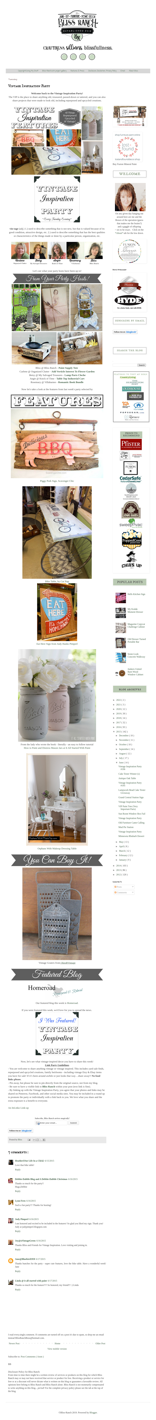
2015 (118, 731)
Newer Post (14, 1343)
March (122, 851)
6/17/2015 (40, 1259)
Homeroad (72, 1003)
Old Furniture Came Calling (131, 822)
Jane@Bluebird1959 (25, 1259)
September (124, 749)
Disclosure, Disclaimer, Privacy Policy (102, 71)
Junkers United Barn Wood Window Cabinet (135, 672)
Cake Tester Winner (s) (129, 774)
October (123, 744)
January (123, 860)
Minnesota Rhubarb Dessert (131, 836)
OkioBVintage (68, 962)
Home (57, 1343)
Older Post (100, 1343)
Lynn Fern (20, 1201)
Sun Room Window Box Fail (131, 813)
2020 (118, 709)
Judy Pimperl (21, 1219)
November (124, 740)
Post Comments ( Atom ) (32, 1356)
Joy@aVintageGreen (25, 1240)
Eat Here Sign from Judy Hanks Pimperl (57, 643)
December (124, 735)
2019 (118, 713)
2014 (118, 865)
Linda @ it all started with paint (31, 1281)
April (122, 846)
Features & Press (77, 71)
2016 (118, 727)
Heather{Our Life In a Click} (29, 1161)
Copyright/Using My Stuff (28, 71)
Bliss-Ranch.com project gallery (54, 71)
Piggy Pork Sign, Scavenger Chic (57, 480)
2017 (118, 722)
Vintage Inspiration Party (130, 802)
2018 (118, 718)
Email (122, 71)
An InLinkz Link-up (18, 1107)
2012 (118, 874)
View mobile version (57, 1349)
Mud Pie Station (125, 827)
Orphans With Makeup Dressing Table (57, 848)
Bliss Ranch (48, 1086)
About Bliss (133, 71)
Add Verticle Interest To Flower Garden (73, 371)
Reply (18, 1169)
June (121, 762)
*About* (119, 233)
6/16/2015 (73, 1179)
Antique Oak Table (127, 778)
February (123, 855)
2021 (118, 704)
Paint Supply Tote (68, 367)
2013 (118, 870)
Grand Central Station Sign (131, 797)
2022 (118, 700)
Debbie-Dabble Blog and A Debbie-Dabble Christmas (41, 1179)
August (122, 753)
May (121, 842)
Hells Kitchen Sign (136, 594)
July (121, 758)
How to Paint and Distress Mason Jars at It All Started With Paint (57, 747)
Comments (121, 892)
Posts (118, 887)
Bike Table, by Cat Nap (57, 581)
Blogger (93, 1412)
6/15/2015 (49, 1161)
